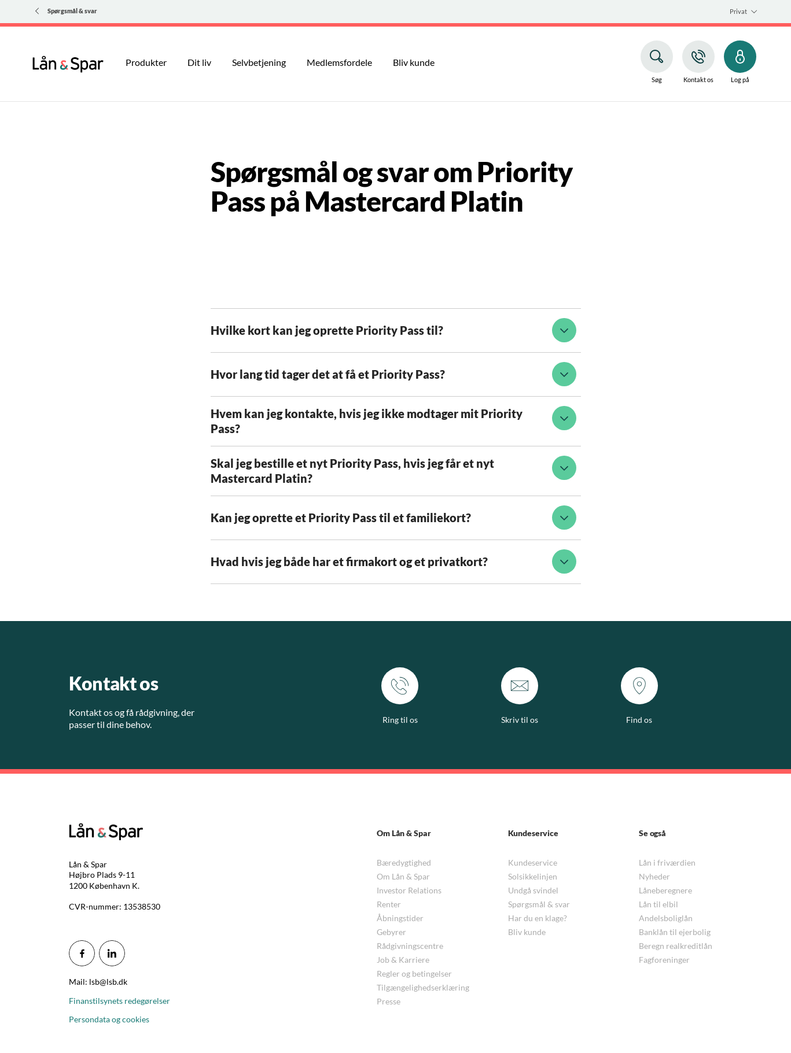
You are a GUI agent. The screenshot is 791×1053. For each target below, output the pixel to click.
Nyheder (654, 876)
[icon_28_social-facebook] (82, 953)
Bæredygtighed (404, 862)
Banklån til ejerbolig (675, 932)
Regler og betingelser (414, 973)
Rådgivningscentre (410, 946)
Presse (388, 1001)
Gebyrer (391, 932)
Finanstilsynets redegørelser (119, 1001)
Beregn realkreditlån (675, 946)
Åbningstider (400, 918)
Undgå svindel (533, 890)
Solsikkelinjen (532, 876)
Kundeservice (532, 862)
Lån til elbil (658, 904)
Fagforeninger (664, 960)
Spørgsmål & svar (539, 904)
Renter (389, 904)
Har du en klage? (537, 918)
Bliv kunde (527, 932)
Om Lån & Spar (403, 876)
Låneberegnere (665, 890)
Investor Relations (409, 890)
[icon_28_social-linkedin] (112, 953)
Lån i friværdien (667, 862)
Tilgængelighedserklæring (423, 987)
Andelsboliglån (666, 918)
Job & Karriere (403, 960)
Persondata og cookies (109, 1019)
